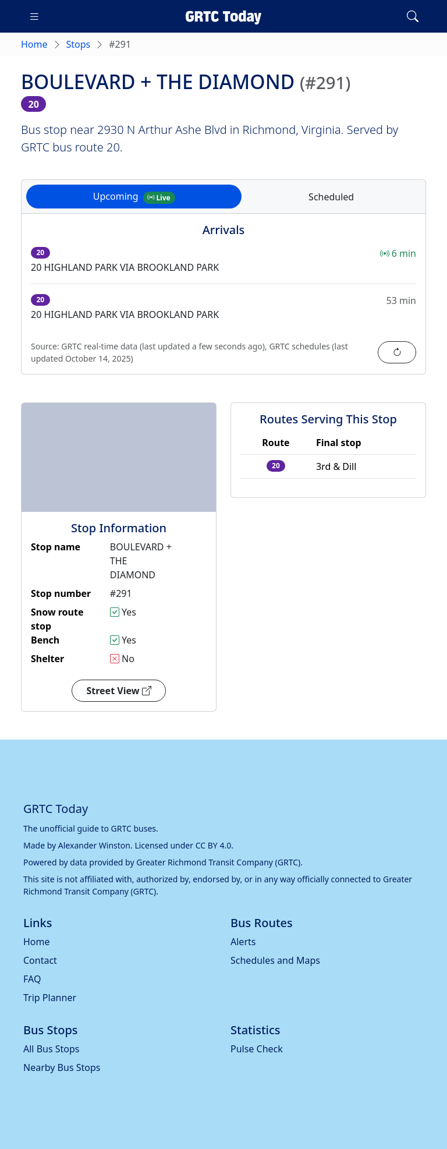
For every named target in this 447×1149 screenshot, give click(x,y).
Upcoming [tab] (134, 196)
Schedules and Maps (275, 960)
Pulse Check (256, 1048)
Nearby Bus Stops (61, 1067)
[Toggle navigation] (34, 16)
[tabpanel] (223, 301)
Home (34, 44)
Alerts (243, 941)
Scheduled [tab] (331, 196)
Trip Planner (49, 997)
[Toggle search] (412, 16)
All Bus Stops (51, 1048)
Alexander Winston (94, 845)
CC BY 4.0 (214, 845)
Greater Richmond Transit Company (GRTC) (218, 862)
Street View (118, 690)
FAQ (32, 979)
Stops (78, 44)
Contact (40, 960)
